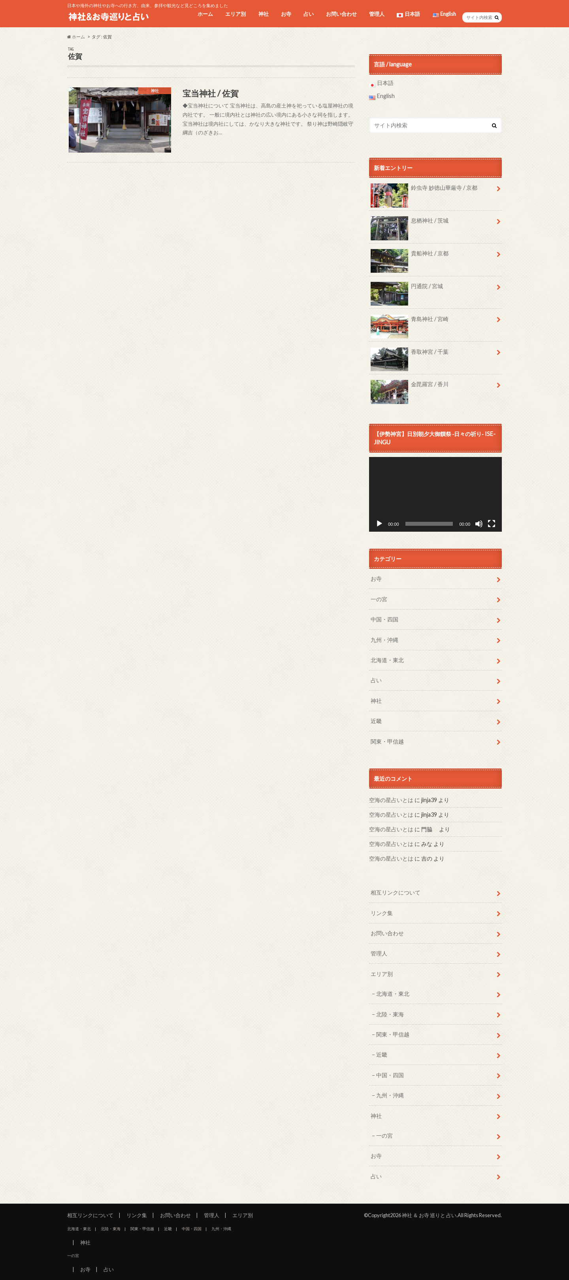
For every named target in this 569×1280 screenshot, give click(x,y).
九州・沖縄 (384, 639)
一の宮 (379, 599)
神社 (263, 14)
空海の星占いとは (391, 800)
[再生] (379, 524)
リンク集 (382, 913)
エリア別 (235, 14)
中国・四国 (384, 619)
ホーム (205, 14)
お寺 (286, 14)
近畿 (376, 720)
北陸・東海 (390, 1014)
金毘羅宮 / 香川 (409, 387)
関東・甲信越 (387, 741)
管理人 (376, 14)
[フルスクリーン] (492, 524)
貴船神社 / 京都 (409, 256)
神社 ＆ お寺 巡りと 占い (429, 1215)
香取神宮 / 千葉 (409, 354)
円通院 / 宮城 (407, 289)
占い (308, 14)
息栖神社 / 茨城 (409, 223)
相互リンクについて (395, 892)
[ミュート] (479, 524)
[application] (435, 494)
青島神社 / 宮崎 (409, 322)
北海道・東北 (387, 660)
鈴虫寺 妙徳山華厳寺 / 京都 (424, 190)
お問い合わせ (341, 14)
